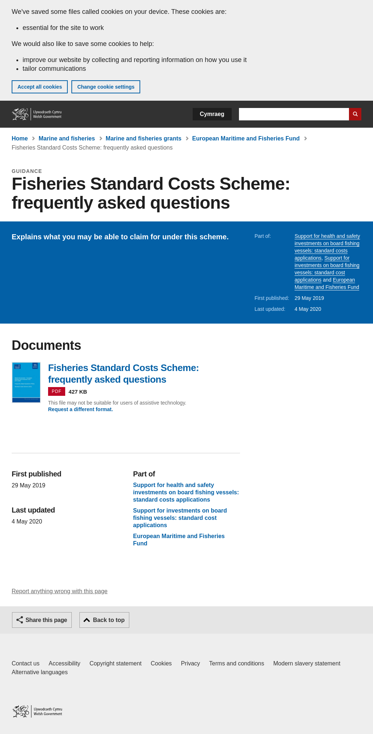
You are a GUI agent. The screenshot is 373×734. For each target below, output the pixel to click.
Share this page (46, 620)
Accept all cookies (39, 87)
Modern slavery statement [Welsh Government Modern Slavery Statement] (306, 663)
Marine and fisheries (67, 138)
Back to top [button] (109, 620)
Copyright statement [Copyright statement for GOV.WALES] (116, 663)
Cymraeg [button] (212, 114)
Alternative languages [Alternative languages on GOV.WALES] (40, 672)
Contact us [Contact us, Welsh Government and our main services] (25, 663)
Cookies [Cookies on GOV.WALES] (161, 663)
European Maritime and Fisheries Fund (246, 138)
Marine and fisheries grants (143, 138)
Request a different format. (80, 409)
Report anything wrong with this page (59, 591)
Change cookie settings (105, 87)
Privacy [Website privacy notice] (190, 663)
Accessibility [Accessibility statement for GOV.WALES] (64, 663)
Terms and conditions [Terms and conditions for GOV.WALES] (236, 663)
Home (20, 138)
